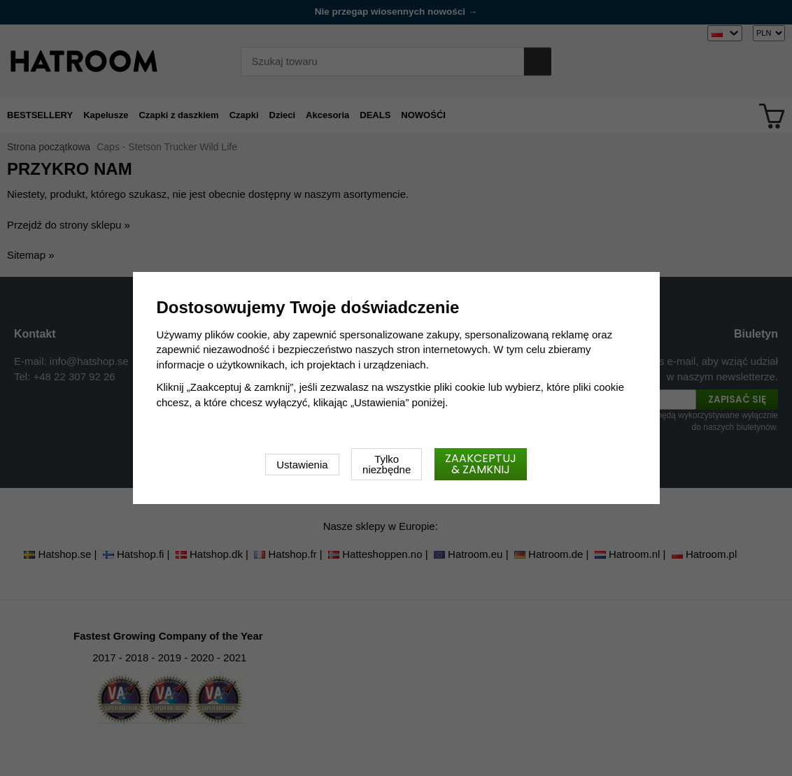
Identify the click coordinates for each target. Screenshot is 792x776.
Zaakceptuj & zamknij (480, 463)
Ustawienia (301, 464)
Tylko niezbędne (386, 464)
